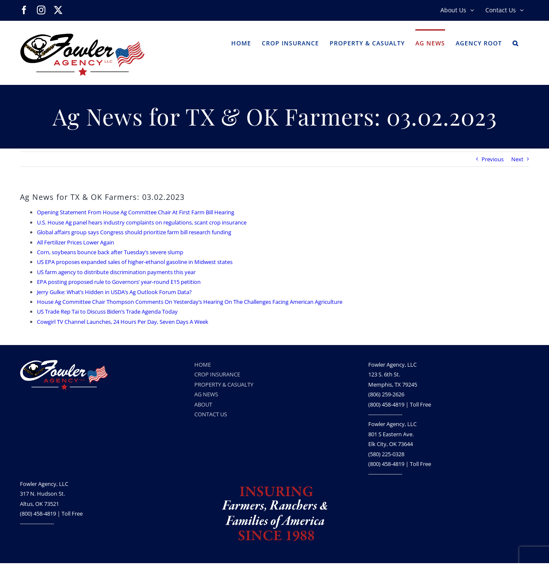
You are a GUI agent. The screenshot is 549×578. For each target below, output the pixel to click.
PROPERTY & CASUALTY (223, 384)
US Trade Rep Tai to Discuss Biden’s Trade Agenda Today (107, 311)
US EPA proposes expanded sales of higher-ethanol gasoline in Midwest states (134, 262)
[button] (515, 42)
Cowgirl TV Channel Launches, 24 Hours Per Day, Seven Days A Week (122, 321)
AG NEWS (206, 394)
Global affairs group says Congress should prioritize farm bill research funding (134, 232)
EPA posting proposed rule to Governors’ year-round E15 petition (119, 282)
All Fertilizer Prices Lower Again (75, 242)
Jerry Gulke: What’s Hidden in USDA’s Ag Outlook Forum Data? (114, 292)
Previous (493, 159)
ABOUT (203, 404)
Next (517, 159)
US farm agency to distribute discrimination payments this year (116, 272)
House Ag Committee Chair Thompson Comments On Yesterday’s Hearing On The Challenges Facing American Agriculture (189, 302)
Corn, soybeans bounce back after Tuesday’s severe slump (110, 252)
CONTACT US (210, 414)
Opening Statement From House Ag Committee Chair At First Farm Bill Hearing (135, 212)
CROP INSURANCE (217, 374)
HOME (202, 364)
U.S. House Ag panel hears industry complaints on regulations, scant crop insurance (141, 222)
